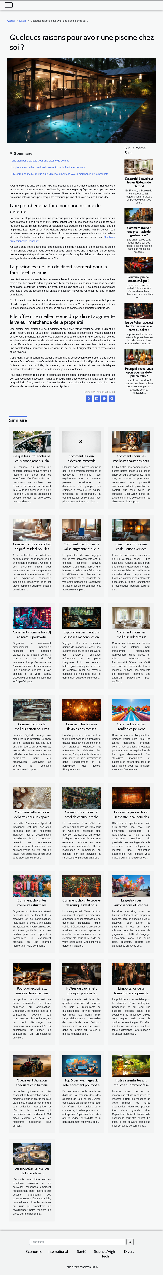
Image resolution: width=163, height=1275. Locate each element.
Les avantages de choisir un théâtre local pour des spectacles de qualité (131, 817)
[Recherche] (77, 1242)
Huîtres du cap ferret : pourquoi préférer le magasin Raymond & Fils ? (81, 993)
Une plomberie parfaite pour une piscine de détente (40, 160)
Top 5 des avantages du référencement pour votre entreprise (81, 1085)
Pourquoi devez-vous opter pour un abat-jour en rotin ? (139, 372)
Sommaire (23, 153)
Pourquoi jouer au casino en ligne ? (138, 279)
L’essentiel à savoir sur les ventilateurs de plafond (139, 182)
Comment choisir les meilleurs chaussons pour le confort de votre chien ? (131, 461)
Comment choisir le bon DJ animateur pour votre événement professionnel (32, 637)
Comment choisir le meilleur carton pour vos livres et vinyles (32, 729)
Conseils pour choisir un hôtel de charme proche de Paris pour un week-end (81, 817)
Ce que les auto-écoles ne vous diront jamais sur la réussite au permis (31, 461)
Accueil (11, 20)
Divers (22, 20)
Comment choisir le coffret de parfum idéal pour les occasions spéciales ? (32, 549)
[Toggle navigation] (9, 5)
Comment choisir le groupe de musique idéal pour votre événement (81, 905)
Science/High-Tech (105, 1253)
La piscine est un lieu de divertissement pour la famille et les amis (48, 167)
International (58, 1251)
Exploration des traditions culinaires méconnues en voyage (82, 637)
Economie (34, 1251)
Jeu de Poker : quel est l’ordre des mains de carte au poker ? (139, 326)
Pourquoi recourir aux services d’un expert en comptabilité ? (32, 993)
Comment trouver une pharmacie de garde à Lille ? (138, 231)
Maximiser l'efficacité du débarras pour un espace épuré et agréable (31, 817)
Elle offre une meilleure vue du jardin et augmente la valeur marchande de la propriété (59, 174)
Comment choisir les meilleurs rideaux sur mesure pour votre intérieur (131, 637)
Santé (81, 1251)
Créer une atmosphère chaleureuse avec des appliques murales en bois (131, 549)
